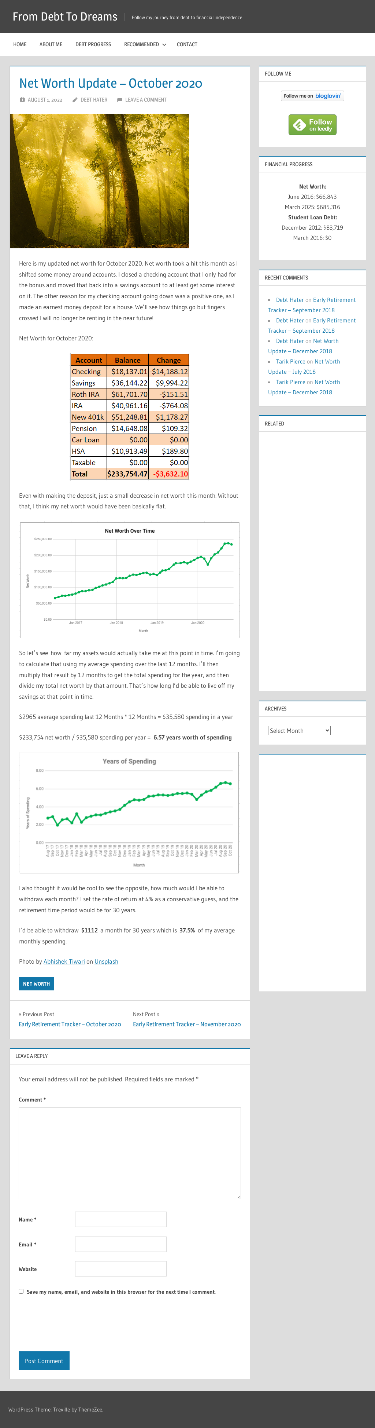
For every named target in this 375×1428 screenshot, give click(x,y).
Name (27, 1219)
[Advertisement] (312, 561)
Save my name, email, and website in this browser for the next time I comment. (121, 1291)
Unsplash (106, 961)
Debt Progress (93, 44)
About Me (51, 44)
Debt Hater (94, 99)
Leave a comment (146, 99)
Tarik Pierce (290, 361)
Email (27, 1244)
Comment (32, 1099)
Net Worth (36, 983)
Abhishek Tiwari (64, 961)
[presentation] (74, 1324)
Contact (187, 44)
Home (19, 44)
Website (28, 1269)
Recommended (145, 44)
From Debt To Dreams (65, 16)
